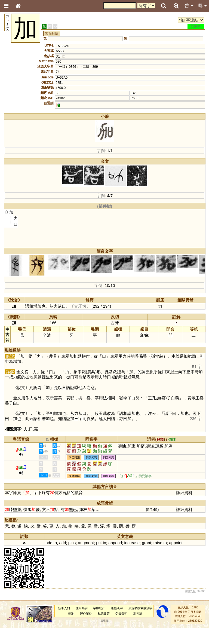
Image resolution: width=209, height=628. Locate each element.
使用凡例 (82, 608)
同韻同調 (91, 457)
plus (72, 542)
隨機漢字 (117, 608)
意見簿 (137, 613)
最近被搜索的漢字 (140, 608)
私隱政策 (104, 613)
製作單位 (86, 613)
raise (157, 542)
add (49, 542)
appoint (175, 542)
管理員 (104, 620)
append (115, 542)
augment (86, 542)
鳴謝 (71, 613)
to (55, 542)
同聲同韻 (74, 457)
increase (132, 542)
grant (146, 542)
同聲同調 (108, 457)
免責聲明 (121, 613)
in (104, 542)
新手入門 (64, 608)
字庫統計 (99, 608)
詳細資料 (184, 492)
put (99, 542)
